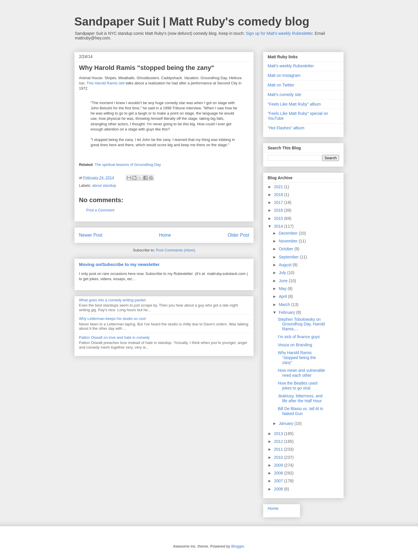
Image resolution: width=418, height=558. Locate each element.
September (289, 257)
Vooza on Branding (295, 345)
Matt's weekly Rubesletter (291, 66)
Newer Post (90, 235)
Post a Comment (100, 210)
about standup (104, 185)
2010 (279, 457)
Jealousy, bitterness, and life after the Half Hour (300, 398)
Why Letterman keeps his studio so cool (112, 318)
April (283, 296)
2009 (279, 465)
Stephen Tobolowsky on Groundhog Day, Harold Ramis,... (301, 324)
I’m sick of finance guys (299, 336)
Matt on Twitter (281, 85)
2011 (279, 449)
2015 (279, 218)
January (286, 423)
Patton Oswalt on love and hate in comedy (114, 337)
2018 (279, 194)
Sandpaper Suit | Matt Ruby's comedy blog (191, 21)
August (285, 264)
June (284, 280)
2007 (279, 481)
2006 (279, 489)
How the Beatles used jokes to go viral (297, 385)
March (285, 304)
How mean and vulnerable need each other (301, 373)
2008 (279, 473)
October (286, 249)
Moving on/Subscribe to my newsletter (119, 264)
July (283, 272)
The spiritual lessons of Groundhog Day (128, 164)
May (283, 288)
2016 (279, 210)
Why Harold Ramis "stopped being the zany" (297, 357)
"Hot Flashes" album (286, 128)
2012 (279, 441)
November (288, 241)
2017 (279, 202)
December (288, 233)
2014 (279, 226)
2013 (279, 433)
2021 (279, 186)
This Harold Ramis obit (106, 83)
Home (165, 235)
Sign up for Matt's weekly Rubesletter (279, 33)
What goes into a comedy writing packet (112, 300)
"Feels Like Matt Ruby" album (294, 104)
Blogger (237, 546)
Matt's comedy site (284, 94)
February (287, 312)
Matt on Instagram (284, 75)
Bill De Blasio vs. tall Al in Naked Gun (300, 411)
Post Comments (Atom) (175, 250)
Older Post (238, 235)
